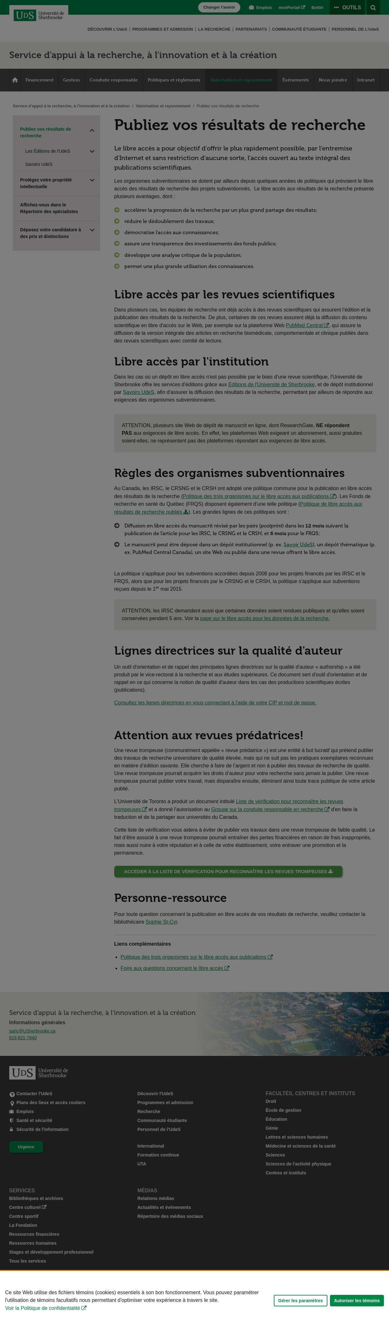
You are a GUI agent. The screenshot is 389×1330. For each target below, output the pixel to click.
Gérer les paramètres (300, 1300)
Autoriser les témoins (357, 1300)
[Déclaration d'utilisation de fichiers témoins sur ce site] (194, 1300)
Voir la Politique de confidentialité (42, 1308)
